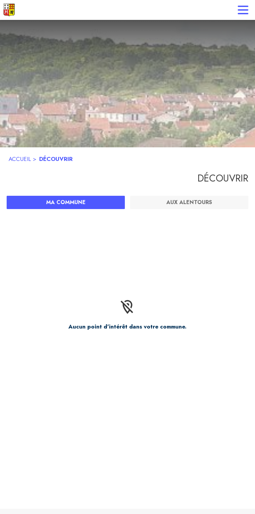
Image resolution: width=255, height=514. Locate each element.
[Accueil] (9, 10)
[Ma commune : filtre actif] (66, 202)
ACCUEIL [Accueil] (20, 159)
